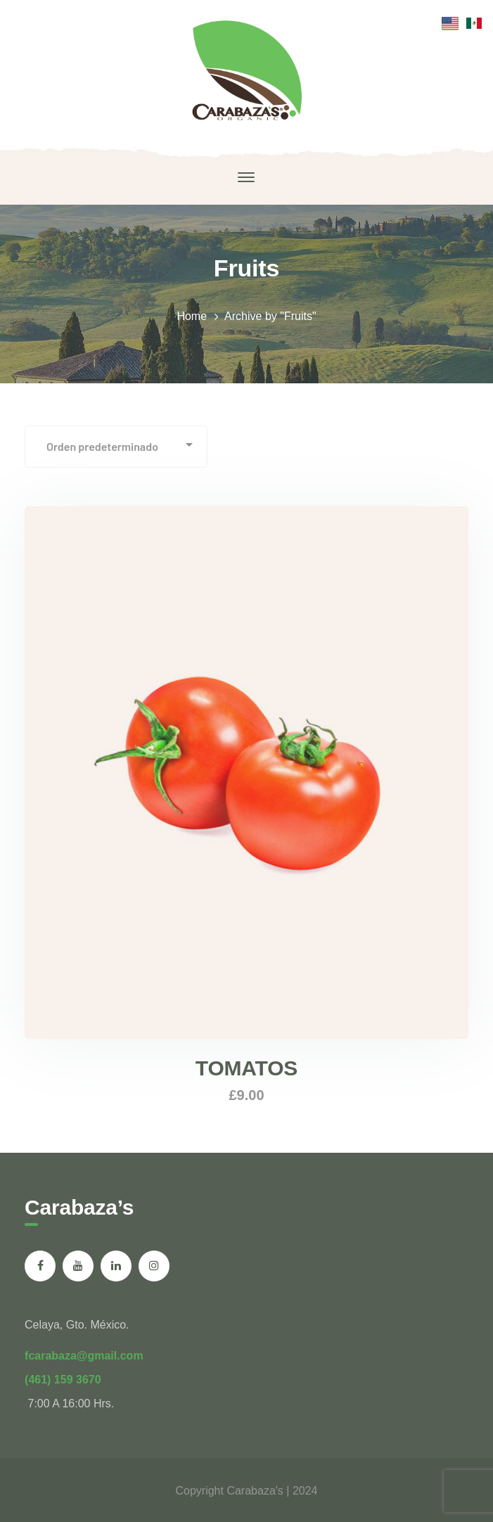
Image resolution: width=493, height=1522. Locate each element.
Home (192, 316)
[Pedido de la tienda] (116, 447)
